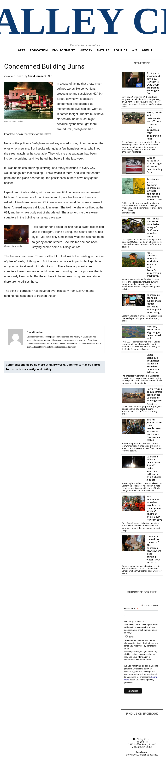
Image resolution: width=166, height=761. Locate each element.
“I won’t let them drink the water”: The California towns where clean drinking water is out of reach (154, 549)
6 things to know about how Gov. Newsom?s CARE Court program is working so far (153, 83)
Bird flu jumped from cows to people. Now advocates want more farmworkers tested (154, 429)
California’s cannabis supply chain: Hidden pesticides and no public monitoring (154, 303)
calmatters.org (128, 212)
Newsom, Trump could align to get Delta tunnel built (154, 332)
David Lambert (37, 76)
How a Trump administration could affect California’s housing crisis (155, 394)
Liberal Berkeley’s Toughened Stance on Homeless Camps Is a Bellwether (153, 363)
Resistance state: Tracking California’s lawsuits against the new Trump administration (155, 189)
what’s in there (63, 173)
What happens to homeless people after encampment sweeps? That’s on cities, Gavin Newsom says (154, 508)
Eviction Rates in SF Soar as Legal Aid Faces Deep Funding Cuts (154, 165)
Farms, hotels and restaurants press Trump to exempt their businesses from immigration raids (154, 125)
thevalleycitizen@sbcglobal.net (142, 754)
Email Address (131, 608)
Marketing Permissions (134, 621)
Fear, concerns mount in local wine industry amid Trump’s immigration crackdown (154, 264)
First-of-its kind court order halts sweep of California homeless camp (153, 227)
